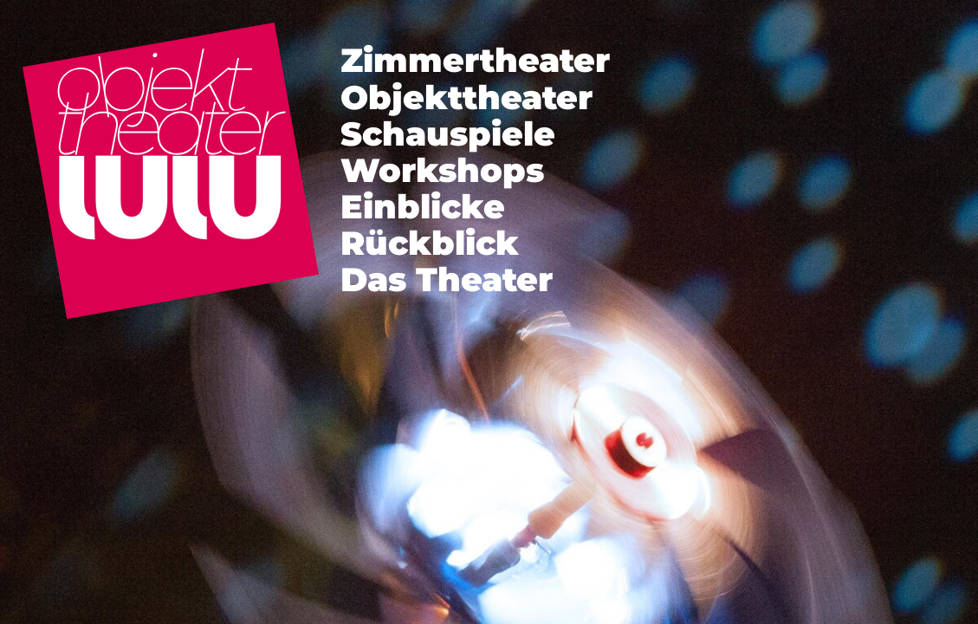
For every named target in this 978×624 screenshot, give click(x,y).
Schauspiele (447, 134)
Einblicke (422, 206)
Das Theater (446, 279)
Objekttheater (466, 97)
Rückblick (429, 243)
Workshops (442, 170)
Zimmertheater (475, 60)
